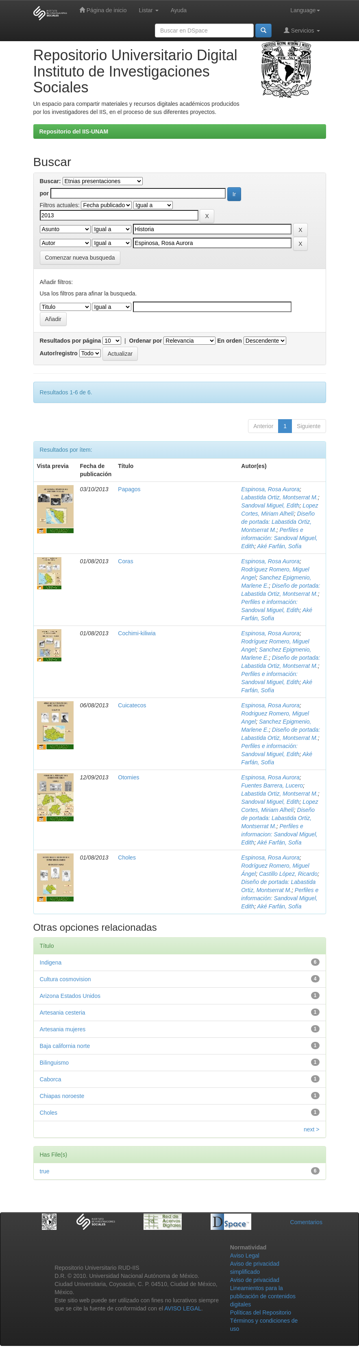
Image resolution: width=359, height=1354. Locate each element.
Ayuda (179, 10)
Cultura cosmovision (65, 979)
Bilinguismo (54, 1062)
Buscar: (50, 181)
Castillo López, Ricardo (288, 874)
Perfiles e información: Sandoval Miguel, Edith (279, 538)
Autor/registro (59, 353)
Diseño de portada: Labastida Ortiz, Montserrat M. (278, 521)
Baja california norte (65, 1046)
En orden (229, 340)
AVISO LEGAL (182, 1308)
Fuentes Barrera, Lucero (272, 785)
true (45, 1171)
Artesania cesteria (62, 1012)
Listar (149, 10)
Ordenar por (145, 340)
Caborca (50, 1079)
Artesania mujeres (63, 1029)
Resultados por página (70, 340)
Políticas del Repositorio (260, 1312)
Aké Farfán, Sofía (279, 546)
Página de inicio (103, 10)
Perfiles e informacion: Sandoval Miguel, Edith (279, 834)
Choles (127, 857)
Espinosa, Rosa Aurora (270, 489)
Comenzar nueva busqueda (80, 257)
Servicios (302, 30)
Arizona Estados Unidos (70, 996)
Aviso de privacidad (254, 1280)
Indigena (51, 962)
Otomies (128, 777)
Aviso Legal (244, 1255)
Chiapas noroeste (62, 1096)
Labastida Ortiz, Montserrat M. (279, 497)
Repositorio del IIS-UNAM (74, 131)
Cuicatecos (132, 705)
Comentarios (306, 1222)
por (44, 193)
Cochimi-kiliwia (137, 633)
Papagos (129, 489)
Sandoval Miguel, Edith (270, 505)
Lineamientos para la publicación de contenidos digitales (263, 1296)
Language (305, 10)
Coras (125, 561)
